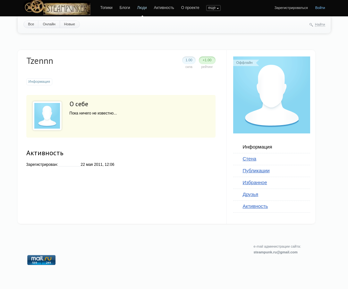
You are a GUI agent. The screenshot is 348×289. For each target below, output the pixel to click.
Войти (320, 8)
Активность (164, 7)
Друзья (251, 194)
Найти (320, 24)
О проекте (190, 7)
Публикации (256, 170)
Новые (69, 24)
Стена (250, 158)
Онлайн (49, 24)
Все (31, 24)
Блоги (125, 7)
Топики (106, 7)
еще (212, 7)
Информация (257, 146)
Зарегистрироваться (291, 8)
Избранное (255, 182)
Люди (142, 7)
